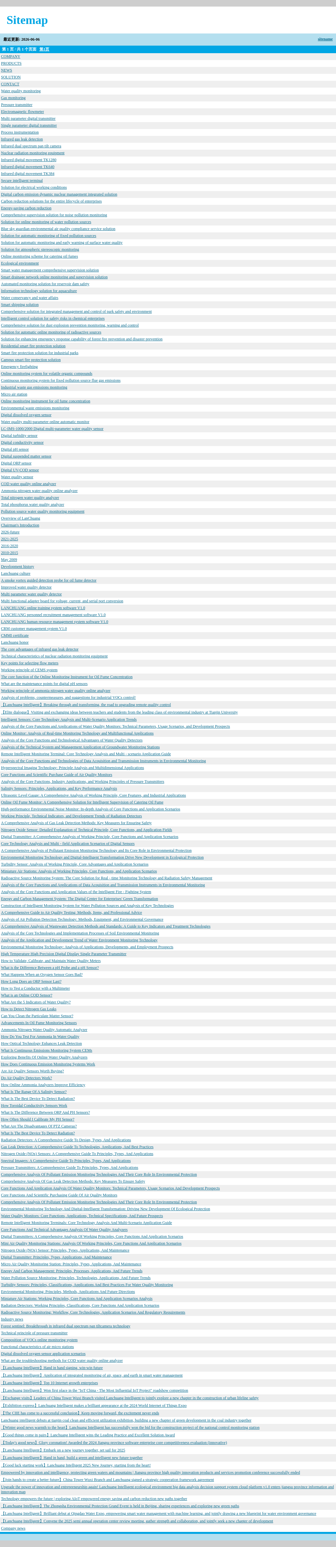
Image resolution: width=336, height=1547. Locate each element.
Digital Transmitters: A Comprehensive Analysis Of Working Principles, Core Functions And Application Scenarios (92, 1236)
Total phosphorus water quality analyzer (32, 504)
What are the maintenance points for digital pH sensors (44, 683)
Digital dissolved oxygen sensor (26, 415)
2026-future (10, 532)
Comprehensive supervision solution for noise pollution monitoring (54, 215)
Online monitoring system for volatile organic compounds (46, 373)
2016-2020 (9, 546)
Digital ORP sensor (16, 463)
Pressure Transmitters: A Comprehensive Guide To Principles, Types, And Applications (69, 1167)
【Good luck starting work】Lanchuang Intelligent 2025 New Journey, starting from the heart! (76, 1465)
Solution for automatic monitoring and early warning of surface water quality (62, 242)
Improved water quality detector (26, 587)
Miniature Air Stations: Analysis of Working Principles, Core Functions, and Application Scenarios (79, 871)
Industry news (12, 1319)
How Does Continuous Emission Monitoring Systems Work (48, 1064)
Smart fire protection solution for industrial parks (39, 353)
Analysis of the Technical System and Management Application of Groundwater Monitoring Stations (80, 747)
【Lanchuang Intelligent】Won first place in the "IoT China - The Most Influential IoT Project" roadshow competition (94, 1390)
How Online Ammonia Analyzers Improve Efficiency (43, 1085)
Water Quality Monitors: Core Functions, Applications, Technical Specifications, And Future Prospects (82, 1216)
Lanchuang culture (16, 573)
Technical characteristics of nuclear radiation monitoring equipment (54, 656)
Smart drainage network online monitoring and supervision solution (54, 277)
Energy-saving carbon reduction (26, 208)
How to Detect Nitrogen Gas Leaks (28, 1009)
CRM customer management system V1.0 (34, 628)
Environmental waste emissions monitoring (35, 408)
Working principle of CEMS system (29, 670)
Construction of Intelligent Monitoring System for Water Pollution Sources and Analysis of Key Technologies (87, 905)
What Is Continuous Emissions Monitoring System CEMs (46, 1050)
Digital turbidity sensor (19, 435)
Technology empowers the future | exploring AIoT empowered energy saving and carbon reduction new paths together (94, 1498)
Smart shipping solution (20, 304)
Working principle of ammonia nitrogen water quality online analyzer (56, 690)
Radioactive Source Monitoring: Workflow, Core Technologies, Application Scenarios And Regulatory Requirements (93, 1312)
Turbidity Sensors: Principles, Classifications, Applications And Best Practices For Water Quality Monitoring (87, 1284)
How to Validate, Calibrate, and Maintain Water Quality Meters (51, 960)
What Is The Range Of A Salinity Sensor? (34, 1091)
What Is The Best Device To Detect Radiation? (38, 1098)
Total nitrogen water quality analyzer (30, 497)
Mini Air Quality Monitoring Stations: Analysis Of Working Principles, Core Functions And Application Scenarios (91, 1243)
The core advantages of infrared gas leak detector (39, 649)
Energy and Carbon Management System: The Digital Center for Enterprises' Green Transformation (79, 898)
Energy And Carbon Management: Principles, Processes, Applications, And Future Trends (71, 1271)
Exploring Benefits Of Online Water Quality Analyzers (44, 1057)
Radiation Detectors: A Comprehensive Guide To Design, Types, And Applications (66, 1140)
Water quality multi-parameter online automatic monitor (45, 421)
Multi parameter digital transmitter (28, 118)
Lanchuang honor (15, 642)
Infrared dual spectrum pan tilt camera (31, 146)
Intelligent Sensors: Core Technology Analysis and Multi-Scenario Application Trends (69, 719)
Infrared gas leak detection (22, 139)
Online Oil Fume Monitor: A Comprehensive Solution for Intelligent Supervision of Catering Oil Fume (82, 802)
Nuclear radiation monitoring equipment (33, 153)
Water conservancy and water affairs (29, 297)
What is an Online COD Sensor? (26, 995)
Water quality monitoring (21, 91)
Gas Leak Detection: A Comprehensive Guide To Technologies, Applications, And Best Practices (77, 1147)
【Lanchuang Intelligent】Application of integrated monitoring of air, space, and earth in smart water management (92, 1375)
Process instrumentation (20, 132)
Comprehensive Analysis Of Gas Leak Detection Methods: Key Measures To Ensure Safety (73, 1181)
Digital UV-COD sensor (20, 470)
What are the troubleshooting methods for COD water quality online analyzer (62, 1360)
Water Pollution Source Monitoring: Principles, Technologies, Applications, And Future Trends (76, 1278)
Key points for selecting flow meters (29, 663)
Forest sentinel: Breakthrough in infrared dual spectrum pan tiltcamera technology (65, 1326)
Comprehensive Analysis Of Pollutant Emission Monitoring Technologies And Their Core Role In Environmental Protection (99, 1174)
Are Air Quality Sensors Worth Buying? (32, 1071)
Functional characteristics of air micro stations (37, 1346)
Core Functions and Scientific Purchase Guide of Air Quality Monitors (56, 774)
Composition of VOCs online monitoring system (39, 1340)
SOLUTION (11, 77)
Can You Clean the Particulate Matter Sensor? (37, 1016)
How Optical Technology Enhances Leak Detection (41, 1043)
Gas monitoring (13, 98)
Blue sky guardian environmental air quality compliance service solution (58, 228)
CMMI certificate (15, 635)
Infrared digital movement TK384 (27, 173)
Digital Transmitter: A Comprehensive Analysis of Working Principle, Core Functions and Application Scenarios (89, 836)
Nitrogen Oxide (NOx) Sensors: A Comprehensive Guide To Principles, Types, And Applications (77, 1153)
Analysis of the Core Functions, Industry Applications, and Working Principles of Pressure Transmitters (82, 781)
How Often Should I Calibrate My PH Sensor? (37, 1119)
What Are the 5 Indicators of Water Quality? (36, 1002)
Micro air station (14, 394)
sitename (325, 39)
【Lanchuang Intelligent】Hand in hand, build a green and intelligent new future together (72, 1457)
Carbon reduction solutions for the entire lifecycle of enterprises (51, 201)
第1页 (44, 49)
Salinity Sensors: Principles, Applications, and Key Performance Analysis (59, 788)
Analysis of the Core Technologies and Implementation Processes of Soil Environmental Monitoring (80, 933)
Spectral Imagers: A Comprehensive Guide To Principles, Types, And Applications (66, 1160)
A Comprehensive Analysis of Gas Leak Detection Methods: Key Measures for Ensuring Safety (76, 823)
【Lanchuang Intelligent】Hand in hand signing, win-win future (52, 1367)
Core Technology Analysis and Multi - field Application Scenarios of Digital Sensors (68, 843)
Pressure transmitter (16, 104)
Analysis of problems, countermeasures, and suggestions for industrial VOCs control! (68, 697)
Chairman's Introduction (20, 525)
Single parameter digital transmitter (29, 125)
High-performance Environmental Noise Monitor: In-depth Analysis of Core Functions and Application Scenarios (90, 809)
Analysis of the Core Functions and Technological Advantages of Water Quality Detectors (71, 740)
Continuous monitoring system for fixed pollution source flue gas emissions (60, 380)
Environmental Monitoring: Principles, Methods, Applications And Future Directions (68, 1291)
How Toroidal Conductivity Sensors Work (34, 1105)
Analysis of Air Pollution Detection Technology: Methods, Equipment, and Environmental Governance (82, 919)
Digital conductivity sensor (22, 442)
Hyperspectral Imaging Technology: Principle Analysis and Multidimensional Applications (72, 767)
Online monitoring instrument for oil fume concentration (45, 401)
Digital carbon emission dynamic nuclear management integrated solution (59, 194)
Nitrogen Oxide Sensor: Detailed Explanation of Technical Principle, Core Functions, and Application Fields (86, 829)
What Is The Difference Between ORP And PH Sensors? (45, 1112)
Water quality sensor (17, 477)
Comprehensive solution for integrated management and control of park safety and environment (76, 311)
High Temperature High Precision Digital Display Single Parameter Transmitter (63, 954)
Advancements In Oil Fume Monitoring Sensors (39, 1023)
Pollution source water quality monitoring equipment (42, 511)
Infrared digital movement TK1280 (28, 160)
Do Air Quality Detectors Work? (26, 1078)
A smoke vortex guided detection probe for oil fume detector (48, 580)
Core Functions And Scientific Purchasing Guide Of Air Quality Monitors (59, 1195)
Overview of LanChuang (20, 518)
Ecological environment (20, 263)
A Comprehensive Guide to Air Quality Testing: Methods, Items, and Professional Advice (71, 912)
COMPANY (10, 56)
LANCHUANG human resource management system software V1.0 (54, 621)
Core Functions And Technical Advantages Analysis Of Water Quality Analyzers (64, 1229)
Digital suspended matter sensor (26, 456)
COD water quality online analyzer (28, 484)
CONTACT (10, 84)
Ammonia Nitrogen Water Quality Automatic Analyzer (44, 1029)
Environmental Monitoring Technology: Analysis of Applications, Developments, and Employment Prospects (87, 947)
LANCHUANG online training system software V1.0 (43, 608)
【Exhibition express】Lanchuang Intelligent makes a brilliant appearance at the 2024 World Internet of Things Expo (94, 1405)
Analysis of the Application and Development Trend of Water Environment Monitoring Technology (79, 940)
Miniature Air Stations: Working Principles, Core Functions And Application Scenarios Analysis (77, 1298)
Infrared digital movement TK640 (27, 166)
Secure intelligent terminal (22, 180)
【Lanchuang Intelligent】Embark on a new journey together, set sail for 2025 (63, 1450)
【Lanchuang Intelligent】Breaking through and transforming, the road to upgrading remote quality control (86, 704)
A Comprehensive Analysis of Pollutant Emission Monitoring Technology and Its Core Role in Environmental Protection (96, 850)
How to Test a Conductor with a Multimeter (35, 988)
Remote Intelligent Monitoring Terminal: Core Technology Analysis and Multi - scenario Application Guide (86, 754)
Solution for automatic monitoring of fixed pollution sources (48, 235)
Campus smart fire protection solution (31, 359)
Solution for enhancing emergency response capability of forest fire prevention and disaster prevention (81, 339)
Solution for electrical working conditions (34, 187)
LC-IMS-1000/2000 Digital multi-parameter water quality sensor (52, 428)
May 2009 (9, 559)
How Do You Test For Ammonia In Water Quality (40, 1036)
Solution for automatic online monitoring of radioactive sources (51, 332)
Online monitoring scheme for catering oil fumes (39, 256)
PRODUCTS (11, 63)
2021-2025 (9, 539)
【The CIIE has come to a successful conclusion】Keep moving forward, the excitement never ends (80, 1413)
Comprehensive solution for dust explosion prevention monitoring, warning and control (70, 325)
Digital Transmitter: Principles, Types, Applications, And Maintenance (56, 1257)
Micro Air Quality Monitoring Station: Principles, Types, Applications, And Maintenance (71, 1264)
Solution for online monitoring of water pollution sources (46, 222)
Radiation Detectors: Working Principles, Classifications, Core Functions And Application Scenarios (80, 1305)
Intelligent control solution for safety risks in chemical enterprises (53, 318)
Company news (13, 1528)
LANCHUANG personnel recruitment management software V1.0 (53, 614)
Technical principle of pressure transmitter (34, 1333)
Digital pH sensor (15, 449)
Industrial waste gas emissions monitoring (34, 387)
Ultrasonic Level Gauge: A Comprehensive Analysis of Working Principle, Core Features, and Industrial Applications (93, 795)
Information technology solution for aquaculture (39, 291)
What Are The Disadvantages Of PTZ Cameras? (39, 1126)
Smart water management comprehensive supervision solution (50, 270)
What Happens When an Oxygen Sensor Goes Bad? (42, 974)
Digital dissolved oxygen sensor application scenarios (43, 1353)
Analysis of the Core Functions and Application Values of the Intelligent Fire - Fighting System (76, 892)
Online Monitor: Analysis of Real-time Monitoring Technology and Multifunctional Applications (77, 733)
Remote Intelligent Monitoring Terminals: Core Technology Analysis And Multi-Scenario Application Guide (86, 1222)
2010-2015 (9, 552)
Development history (17, 566)
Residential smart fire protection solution (33, 346)
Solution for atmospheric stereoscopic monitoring (40, 249)
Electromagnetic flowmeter (22, 111)
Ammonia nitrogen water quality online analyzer (39, 490)
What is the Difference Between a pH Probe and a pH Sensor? (50, 967)
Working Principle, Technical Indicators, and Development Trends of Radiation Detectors (71, 816)
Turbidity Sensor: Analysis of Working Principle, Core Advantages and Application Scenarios (74, 864)
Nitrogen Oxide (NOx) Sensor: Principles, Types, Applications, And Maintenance (65, 1250)
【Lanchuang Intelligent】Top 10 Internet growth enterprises (49, 1383)
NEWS (6, 70)
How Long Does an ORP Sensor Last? (31, 981)
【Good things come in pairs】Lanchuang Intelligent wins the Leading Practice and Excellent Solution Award (88, 1435)
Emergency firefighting (19, 366)
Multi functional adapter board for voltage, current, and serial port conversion (62, 601)
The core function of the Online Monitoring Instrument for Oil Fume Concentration (67, 677)
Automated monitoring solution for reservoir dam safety (45, 284)
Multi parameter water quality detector (31, 594)
